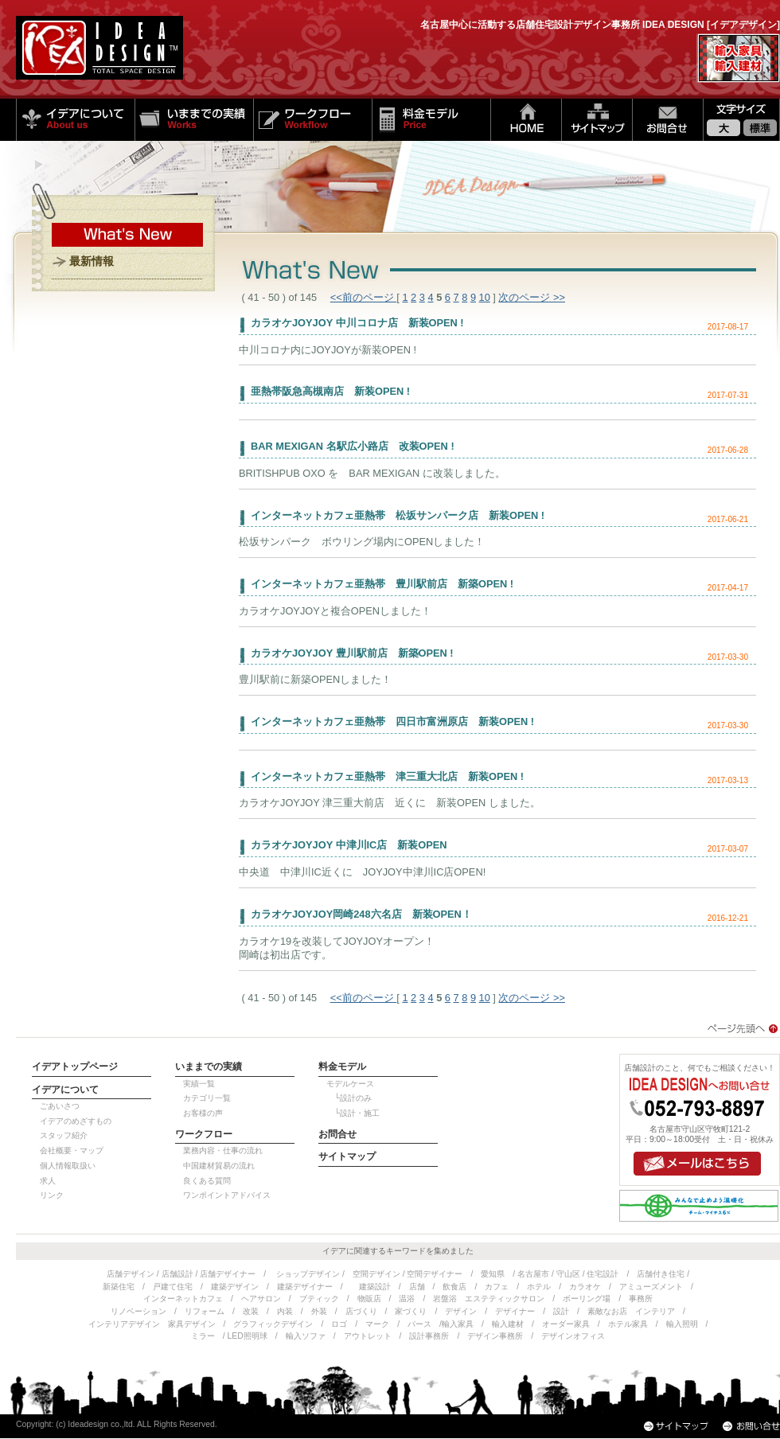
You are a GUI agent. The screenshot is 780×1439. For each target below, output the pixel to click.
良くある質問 (207, 1180)
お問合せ (337, 1134)
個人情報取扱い (68, 1165)
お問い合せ (667, 120)
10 (484, 297)
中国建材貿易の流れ (219, 1165)
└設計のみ (349, 1098)
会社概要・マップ (71, 1150)
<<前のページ (363, 297)
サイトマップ (596, 120)
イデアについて (75, 120)
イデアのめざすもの (75, 1121)
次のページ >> (531, 297)
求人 (48, 1180)
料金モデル (431, 120)
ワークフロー (312, 120)
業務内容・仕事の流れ (223, 1150)
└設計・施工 (353, 1113)
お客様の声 (203, 1113)
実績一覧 (199, 1083)
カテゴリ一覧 (207, 1098)
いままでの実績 (194, 120)
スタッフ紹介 (64, 1135)
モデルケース (350, 1083)
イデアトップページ (75, 1066)
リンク (52, 1195)
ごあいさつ (60, 1106)
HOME (525, 120)
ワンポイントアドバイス (227, 1195)
